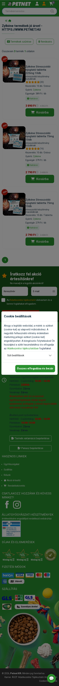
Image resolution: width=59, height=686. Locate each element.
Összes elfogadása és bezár (35, 368)
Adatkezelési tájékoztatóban (23, 348)
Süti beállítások (15, 355)
